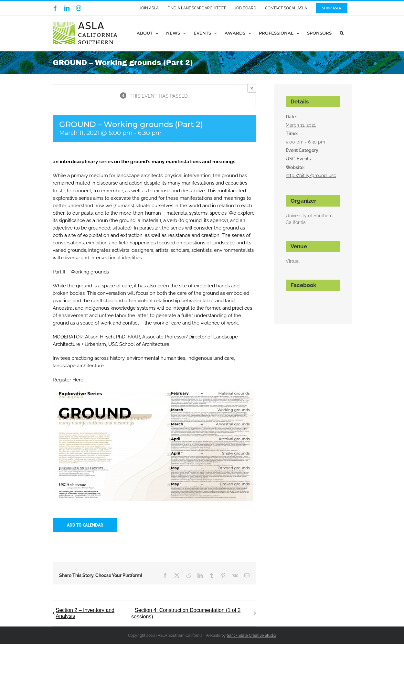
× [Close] (251, 88)
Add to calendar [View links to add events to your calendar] (85, 525)
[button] (342, 33)
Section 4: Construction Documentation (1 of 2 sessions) (185, 614)
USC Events (298, 158)
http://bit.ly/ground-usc (311, 175)
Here (77, 380)
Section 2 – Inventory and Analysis (85, 613)
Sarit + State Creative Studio (251, 635)
